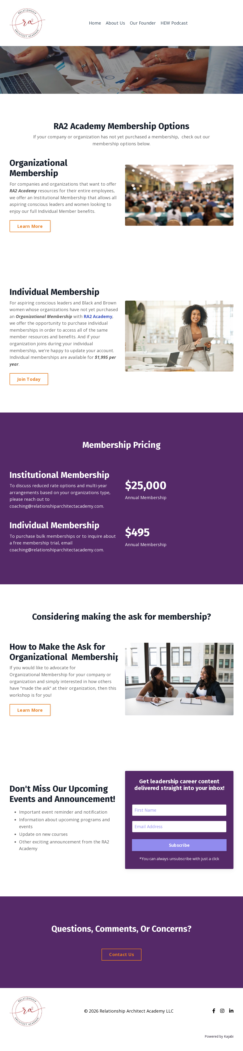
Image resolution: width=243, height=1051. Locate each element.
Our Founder (143, 23)
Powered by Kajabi (219, 1038)
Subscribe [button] (179, 847)
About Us (115, 23)
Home (95, 23)
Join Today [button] (28, 380)
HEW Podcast (174, 23)
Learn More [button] (30, 226)
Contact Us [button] (121, 957)
